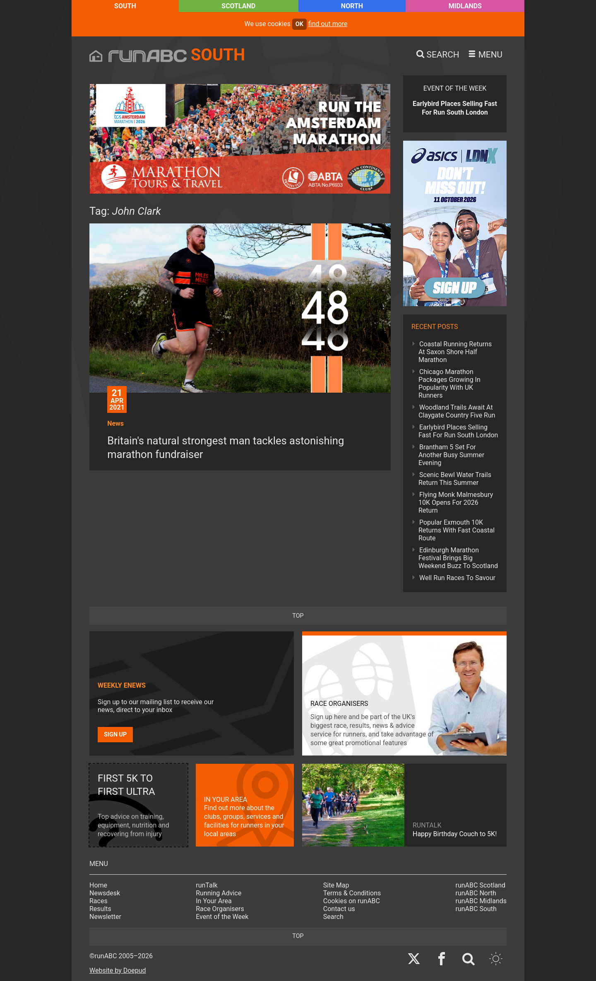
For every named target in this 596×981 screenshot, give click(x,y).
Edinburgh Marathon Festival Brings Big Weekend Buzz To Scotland (458, 558)
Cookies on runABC (351, 901)
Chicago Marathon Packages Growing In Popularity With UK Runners (449, 383)
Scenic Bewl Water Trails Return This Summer (454, 479)
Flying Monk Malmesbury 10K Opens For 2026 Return (455, 502)
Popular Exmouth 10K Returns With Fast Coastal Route (456, 530)
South (125, 6)
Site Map (336, 885)
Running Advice (218, 893)
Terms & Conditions (352, 893)
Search (333, 917)
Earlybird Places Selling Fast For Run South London (458, 431)
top (297, 615)
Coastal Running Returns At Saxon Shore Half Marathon (455, 352)
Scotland (238, 6)
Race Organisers (220, 909)
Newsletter (105, 917)
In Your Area (214, 901)
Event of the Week (222, 917)
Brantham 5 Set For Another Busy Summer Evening (451, 455)
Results (100, 909)
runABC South (476, 909)
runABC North (476, 893)
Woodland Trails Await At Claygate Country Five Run (456, 411)
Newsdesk (104, 893)
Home (98, 885)
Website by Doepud (117, 970)
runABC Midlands (481, 901)
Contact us (339, 909)
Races (98, 901)
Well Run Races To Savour (457, 578)
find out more (328, 24)
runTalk (206, 885)
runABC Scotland (481, 885)
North (352, 6)
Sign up (115, 734)
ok (299, 24)
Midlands (465, 6)
